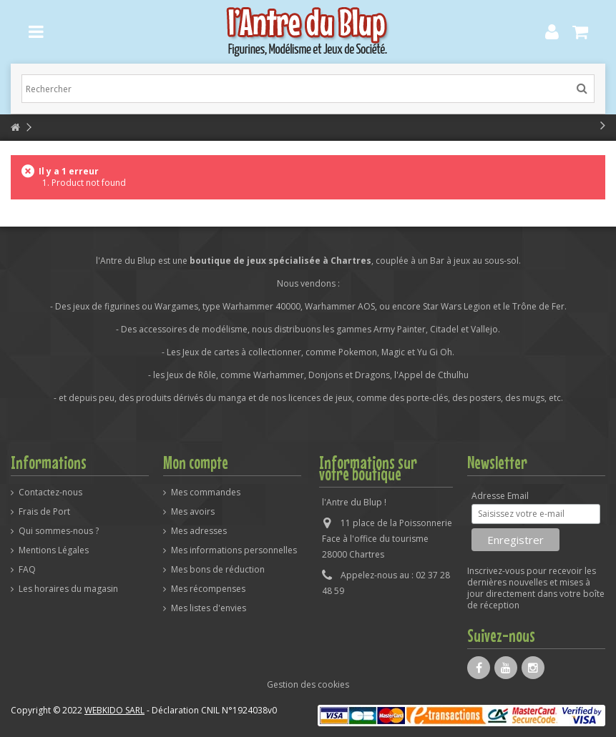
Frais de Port (44, 512)
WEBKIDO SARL (114, 710)
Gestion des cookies (308, 684)
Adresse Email (500, 496)
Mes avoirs (193, 512)
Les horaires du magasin (68, 589)
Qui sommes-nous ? (59, 531)
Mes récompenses (208, 589)
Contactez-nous (50, 492)
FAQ (27, 569)
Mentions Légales (54, 550)
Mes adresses (199, 531)
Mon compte (195, 462)
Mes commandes (205, 492)
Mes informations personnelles (234, 550)
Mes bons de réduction (218, 569)
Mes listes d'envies (208, 608)
